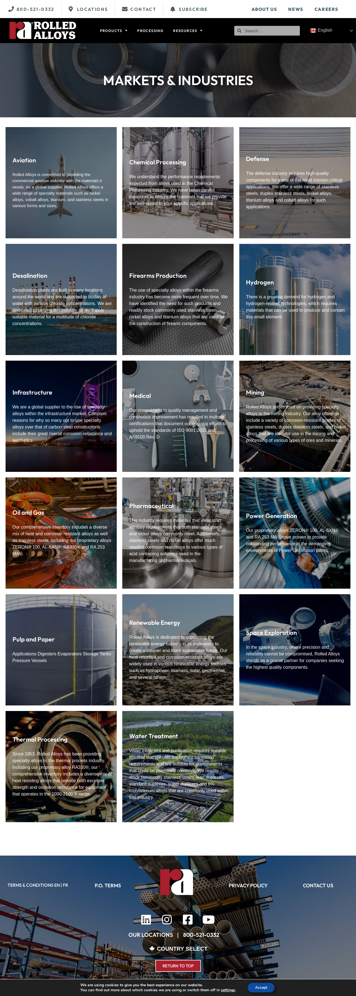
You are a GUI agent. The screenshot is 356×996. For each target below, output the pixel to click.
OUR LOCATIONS (150, 934)
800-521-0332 (201, 934)
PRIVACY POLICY (248, 885)
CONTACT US (318, 885)
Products (114, 30)
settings (227, 989)
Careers (326, 9)
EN (57, 885)
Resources (188, 30)
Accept (261, 987)
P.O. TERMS (108, 885)
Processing (150, 30)
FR (65, 885)
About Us (264, 9)
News (295, 9)
